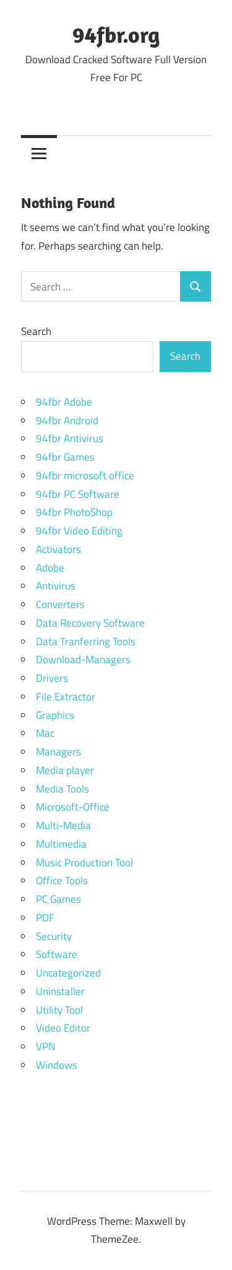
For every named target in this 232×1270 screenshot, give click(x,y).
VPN (45, 1046)
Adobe (50, 568)
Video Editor (63, 1028)
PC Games (58, 899)
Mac (45, 733)
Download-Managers (83, 659)
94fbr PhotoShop (74, 512)
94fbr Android (67, 420)
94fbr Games (65, 457)
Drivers (52, 678)
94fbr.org (116, 34)
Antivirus (55, 586)
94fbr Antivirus (69, 438)
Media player (65, 770)
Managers (58, 752)
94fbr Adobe (64, 402)
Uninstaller (60, 991)
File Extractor (65, 697)
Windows (56, 1065)
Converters (60, 604)
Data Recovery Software (90, 623)
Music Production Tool (84, 863)
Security (54, 936)
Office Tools (62, 880)
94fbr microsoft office (85, 476)
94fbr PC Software (77, 494)
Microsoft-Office (73, 807)
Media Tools (62, 789)
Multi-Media (63, 825)
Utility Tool (59, 1010)
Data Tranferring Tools (85, 641)
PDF (45, 918)
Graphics (55, 715)
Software (56, 954)
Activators (58, 549)
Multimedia (61, 844)
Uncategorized (68, 973)
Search (36, 331)
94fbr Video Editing (79, 531)
